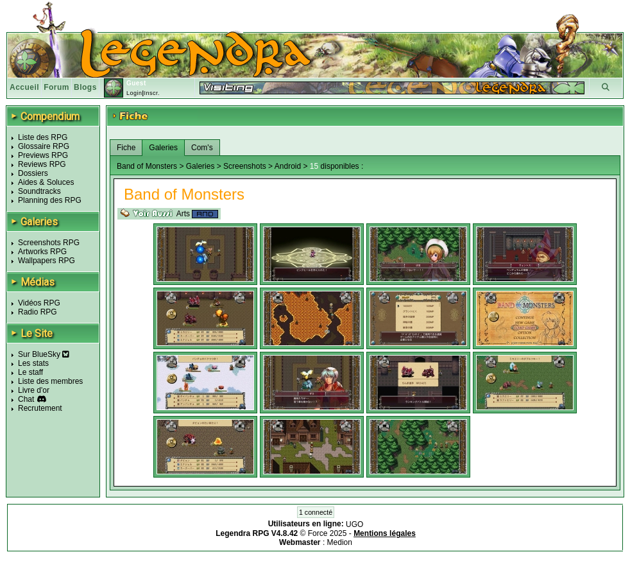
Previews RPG (43, 155)
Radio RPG (37, 311)
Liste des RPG (42, 137)
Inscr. (152, 93)
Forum (56, 87)
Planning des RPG (49, 200)
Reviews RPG (42, 164)
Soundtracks (39, 191)
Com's (202, 147)
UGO (354, 524)
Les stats (33, 363)
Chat (26, 399)
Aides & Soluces (46, 182)
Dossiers (33, 173)
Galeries (163, 147)
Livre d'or (33, 390)
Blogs (85, 87)
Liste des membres (50, 381)
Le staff (30, 372)
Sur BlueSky (43, 354)
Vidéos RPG (39, 302)
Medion (339, 542)
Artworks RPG (42, 251)
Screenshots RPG (49, 242)
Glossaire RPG (43, 146)
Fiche (126, 147)
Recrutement (40, 408)
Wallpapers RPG (46, 260)
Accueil (24, 87)
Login (134, 93)
